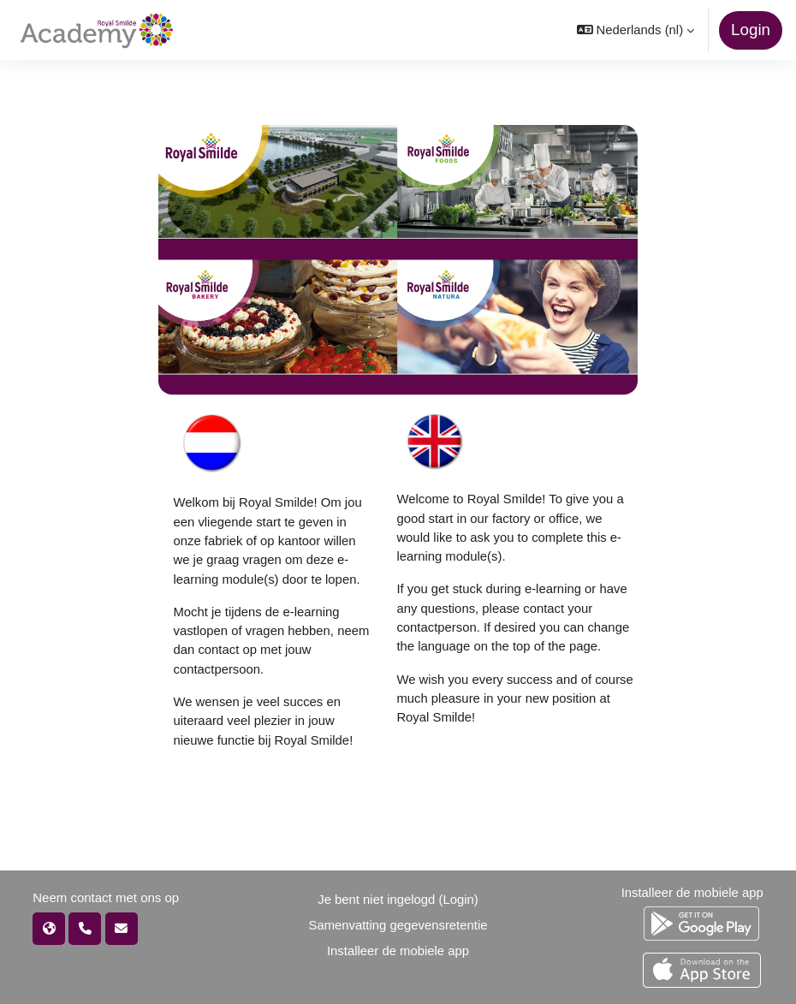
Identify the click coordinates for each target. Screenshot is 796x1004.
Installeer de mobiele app (398, 951)
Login (750, 30)
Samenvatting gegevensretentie (397, 925)
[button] (635, 30)
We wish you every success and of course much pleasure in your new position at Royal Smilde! (514, 699)
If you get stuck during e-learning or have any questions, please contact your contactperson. (511, 608)
